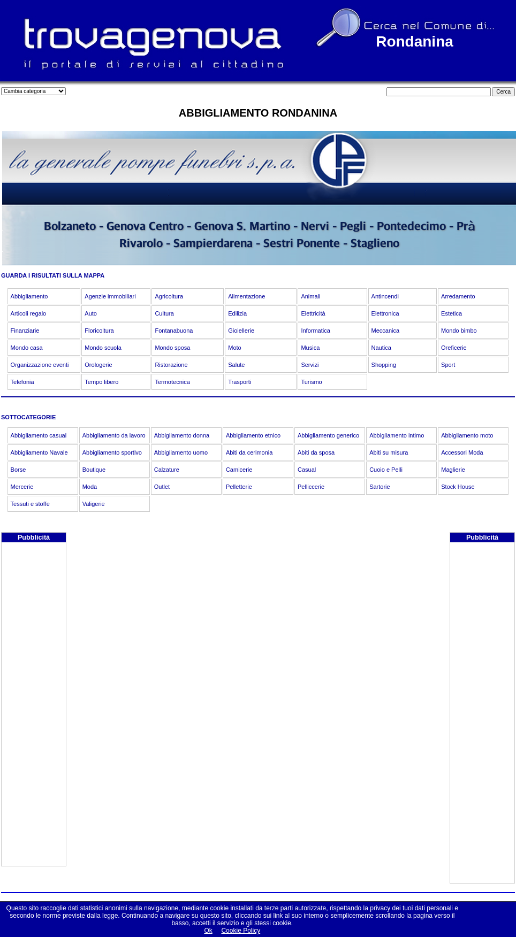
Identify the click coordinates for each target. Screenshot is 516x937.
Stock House (457, 486)
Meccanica (385, 330)
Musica (310, 347)
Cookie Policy (240, 930)
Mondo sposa (172, 347)
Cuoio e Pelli (386, 469)
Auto (91, 313)
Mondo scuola (103, 347)
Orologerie (98, 365)
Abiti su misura (388, 452)
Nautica (381, 347)
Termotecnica (172, 382)
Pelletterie (239, 486)
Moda (89, 486)
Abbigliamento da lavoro (114, 435)
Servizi (309, 365)
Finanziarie (25, 330)
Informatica (315, 330)
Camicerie (239, 469)
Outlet (162, 486)
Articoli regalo (29, 313)
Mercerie (22, 486)
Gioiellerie (241, 330)
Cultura (164, 313)
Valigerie (93, 504)
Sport (448, 365)
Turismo (311, 382)
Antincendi (385, 296)
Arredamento (458, 296)
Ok (208, 930)
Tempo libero (101, 382)
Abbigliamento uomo (181, 452)
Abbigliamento (29, 296)
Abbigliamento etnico (253, 435)
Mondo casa (27, 347)
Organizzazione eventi (40, 365)
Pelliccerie (311, 486)
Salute (236, 365)
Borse (18, 469)
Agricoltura (169, 296)
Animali (310, 296)
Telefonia (22, 382)
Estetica (451, 313)
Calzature (166, 469)
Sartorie (379, 486)
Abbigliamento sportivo (112, 452)
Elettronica (385, 313)
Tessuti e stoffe (30, 504)
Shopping (384, 365)
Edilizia (237, 313)
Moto (234, 347)
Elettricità (313, 313)
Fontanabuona (174, 330)
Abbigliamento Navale (39, 452)
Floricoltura (99, 330)
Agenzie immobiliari (110, 296)
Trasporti (239, 382)
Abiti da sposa (316, 452)
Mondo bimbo (459, 330)
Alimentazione (246, 296)
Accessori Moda (462, 452)
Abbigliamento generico (328, 435)
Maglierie (453, 469)
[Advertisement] (34, 705)
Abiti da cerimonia (249, 452)
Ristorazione (171, 365)
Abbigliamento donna (181, 435)
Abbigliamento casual (39, 435)
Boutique (93, 469)
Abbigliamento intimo (396, 435)
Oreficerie (454, 347)
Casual (307, 469)
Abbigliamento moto (467, 435)
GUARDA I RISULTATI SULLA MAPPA (52, 275)
